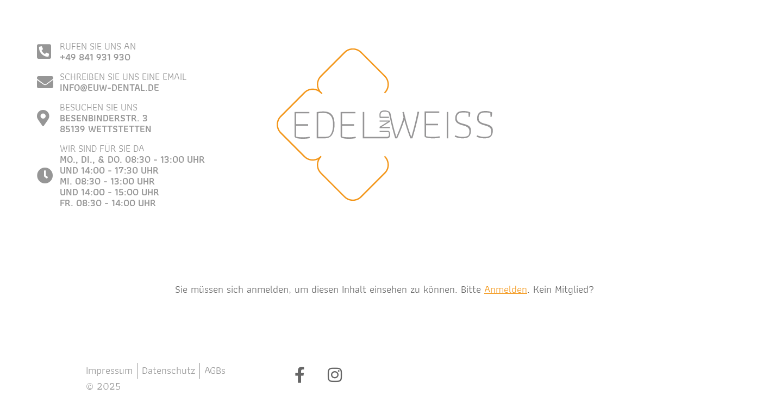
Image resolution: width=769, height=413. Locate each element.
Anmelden (505, 289)
